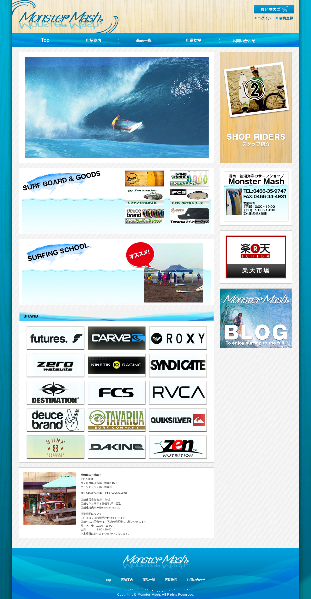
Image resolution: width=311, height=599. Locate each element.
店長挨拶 (171, 580)
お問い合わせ (196, 580)
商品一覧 (149, 580)
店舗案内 (127, 580)
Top (108, 580)
